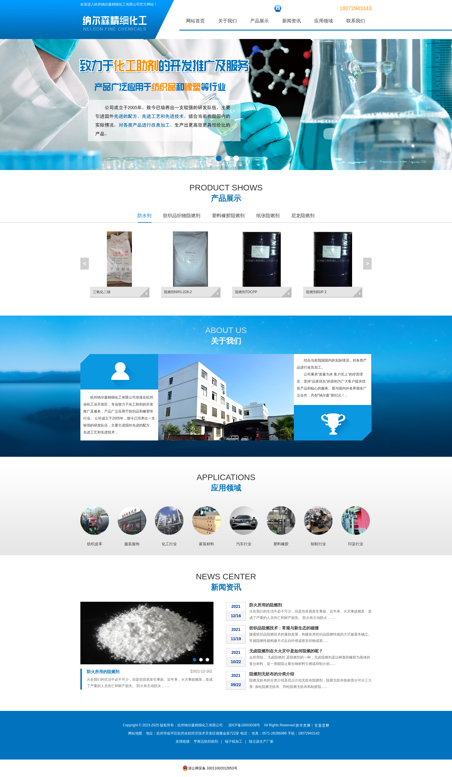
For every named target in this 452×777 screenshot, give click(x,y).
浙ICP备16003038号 (244, 725)
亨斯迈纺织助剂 (206, 741)
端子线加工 (233, 741)
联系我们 (355, 20)
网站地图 (135, 733)
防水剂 (144, 215)
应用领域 (323, 20)
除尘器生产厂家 (261, 741)
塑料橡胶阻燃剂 (228, 215)
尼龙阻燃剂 (303, 215)
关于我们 (227, 20)
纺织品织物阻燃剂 (181, 215)
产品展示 (259, 20)
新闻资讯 (291, 20)
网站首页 (195, 20)
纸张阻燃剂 (268, 215)
